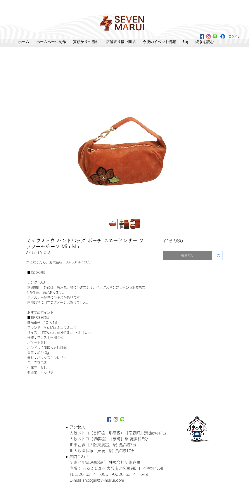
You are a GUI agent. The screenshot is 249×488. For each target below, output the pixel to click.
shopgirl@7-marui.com (103, 480)
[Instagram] (208, 36)
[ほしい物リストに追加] (218, 255)
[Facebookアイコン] (202, 36)
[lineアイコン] (215, 36)
